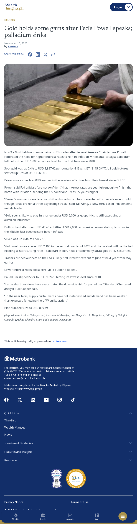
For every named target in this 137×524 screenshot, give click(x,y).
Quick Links (68, 413)
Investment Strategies (68, 443)
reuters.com (59, 341)
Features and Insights (68, 452)
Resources (68, 460)
